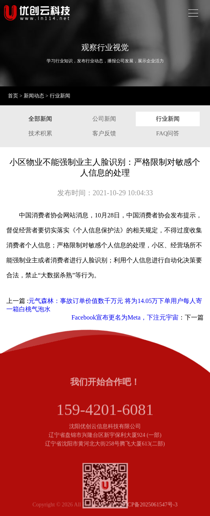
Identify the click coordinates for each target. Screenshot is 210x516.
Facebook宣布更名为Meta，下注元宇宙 (124, 317)
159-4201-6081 (105, 412)
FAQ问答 (168, 133)
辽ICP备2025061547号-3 (148, 506)
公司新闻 (104, 119)
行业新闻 (60, 96)
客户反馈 (104, 133)
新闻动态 (34, 96)
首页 (13, 96)
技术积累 (40, 133)
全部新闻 (40, 119)
